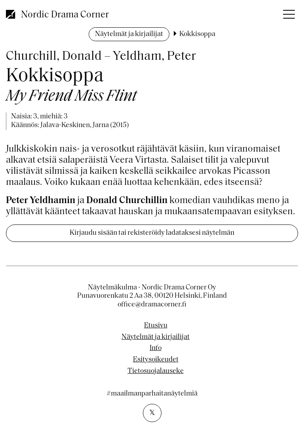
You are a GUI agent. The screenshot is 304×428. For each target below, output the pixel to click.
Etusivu (155, 325)
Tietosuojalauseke (155, 371)
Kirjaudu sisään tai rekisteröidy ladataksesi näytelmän (152, 233)
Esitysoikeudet (156, 359)
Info (156, 348)
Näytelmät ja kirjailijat (129, 34)
